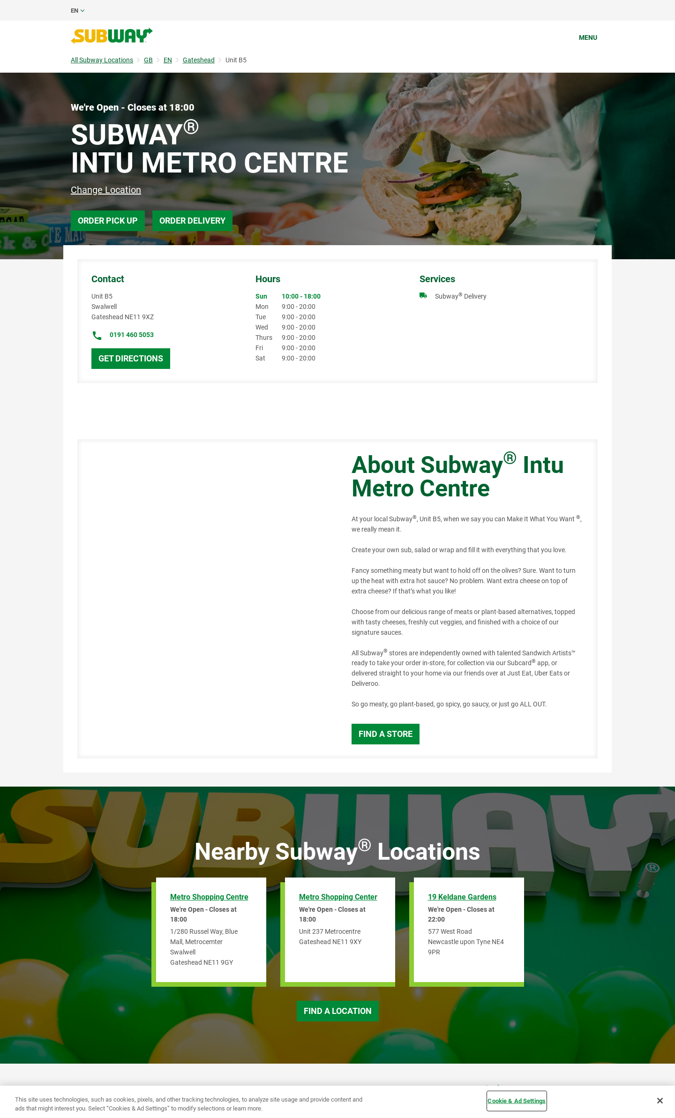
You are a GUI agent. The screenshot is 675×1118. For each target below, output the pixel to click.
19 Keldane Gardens (462, 897)
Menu (588, 37)
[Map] (203, 598)
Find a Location (338, 1011)
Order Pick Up (108, 220)
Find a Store (385, 734)
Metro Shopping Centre (209, 897)
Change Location (106, 189)
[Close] (660, 1100)
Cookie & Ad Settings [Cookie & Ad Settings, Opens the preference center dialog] (517, 1100)
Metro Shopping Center (338, 897)
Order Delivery (192, 220)
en (74, 11)
